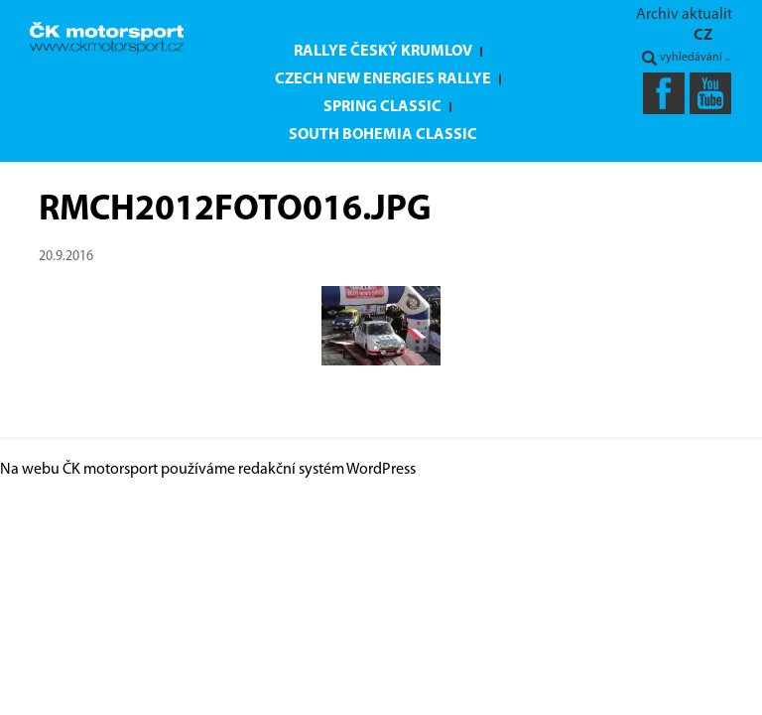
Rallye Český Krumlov (383, 52)
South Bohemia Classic (383, 135)
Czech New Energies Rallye (383, 79)
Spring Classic (382, 107)
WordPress (381, 470)
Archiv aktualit (684, 15)
